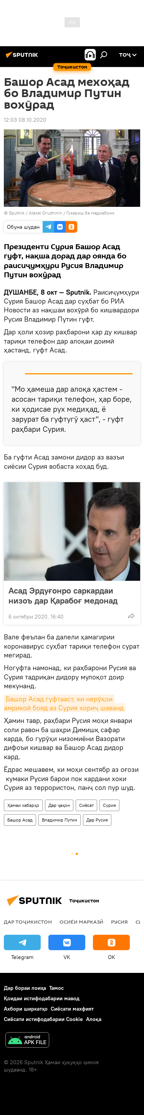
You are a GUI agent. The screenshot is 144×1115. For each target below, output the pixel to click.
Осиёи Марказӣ (81, 921)
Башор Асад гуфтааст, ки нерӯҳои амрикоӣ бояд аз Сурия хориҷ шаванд (64, 703)
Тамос (56, 987)
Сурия (109, 805)
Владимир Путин (59, 820)
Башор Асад (20, 820)
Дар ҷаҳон (59, 805)
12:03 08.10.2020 (25, 119)
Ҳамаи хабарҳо (23, 805)
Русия (119, 921)
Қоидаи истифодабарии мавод (41, 998)
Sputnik (17, 213)
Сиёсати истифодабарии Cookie (43, 1019)
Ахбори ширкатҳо (26, 1008)
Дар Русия (97, 820)
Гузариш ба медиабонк (90, 213)
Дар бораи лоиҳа (25, 987)
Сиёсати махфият (72, 1008)
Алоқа (93, 1019)
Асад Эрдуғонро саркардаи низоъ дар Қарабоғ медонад (63, 595)
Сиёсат (86, 805)
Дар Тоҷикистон (28, 921)
